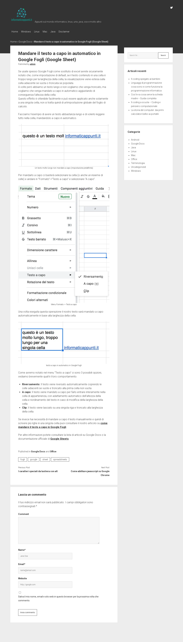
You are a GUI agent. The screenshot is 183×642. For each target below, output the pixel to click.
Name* (22, 549)
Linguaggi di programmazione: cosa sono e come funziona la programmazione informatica (146, 86)
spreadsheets (60, 458)
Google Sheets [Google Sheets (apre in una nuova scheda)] (59, 437)
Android (135, 138)
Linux (40, 31)
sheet (45, 458)
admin (32, 63)
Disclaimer (72, 31)
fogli (22, 458)
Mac (50, 31)
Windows (27, 31)
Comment (23, 513)
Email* (21, 563)
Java (59, 31)
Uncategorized (138, 166)
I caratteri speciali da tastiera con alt (38, 470)
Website (22, 577)
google (33, 458)
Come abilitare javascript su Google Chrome (90, 472)
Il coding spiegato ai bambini (145, 78)
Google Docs (25, 40)
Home (15, 31)
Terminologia (138, 162)
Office (53, 450)
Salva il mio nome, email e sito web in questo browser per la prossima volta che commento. (58, 597)
